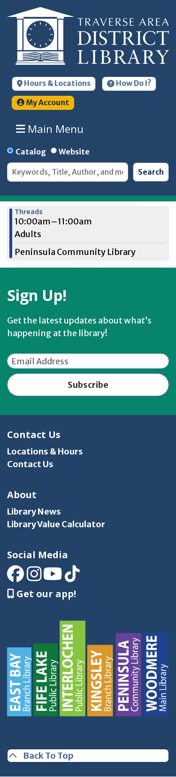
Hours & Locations (54, 83)
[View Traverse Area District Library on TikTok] (72, 577)
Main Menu (50, 129)
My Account (43, 102)
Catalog (30, 151)
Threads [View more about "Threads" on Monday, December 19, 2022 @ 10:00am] (29, 211)
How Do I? (129, 83)
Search (151, 172)
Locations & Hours (45, 451)
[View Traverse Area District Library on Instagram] (34, 577)
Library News (34, 511)
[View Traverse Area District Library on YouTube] (52, 577)
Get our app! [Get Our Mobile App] (41, 594)
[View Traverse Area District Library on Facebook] (15, 577)
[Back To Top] (88, 755)
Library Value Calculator (56, 524)
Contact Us (30, 464)
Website (74, 151)
